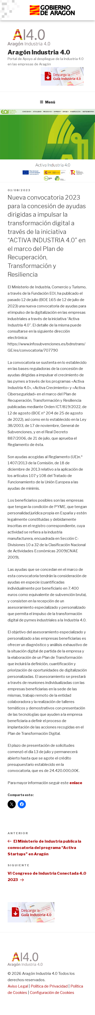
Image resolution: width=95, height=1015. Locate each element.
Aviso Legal (18, 986)
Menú (47, 102)
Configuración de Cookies (52, 992)
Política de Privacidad (49, 986)
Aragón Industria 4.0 (39, 52)
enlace (75, 783)
